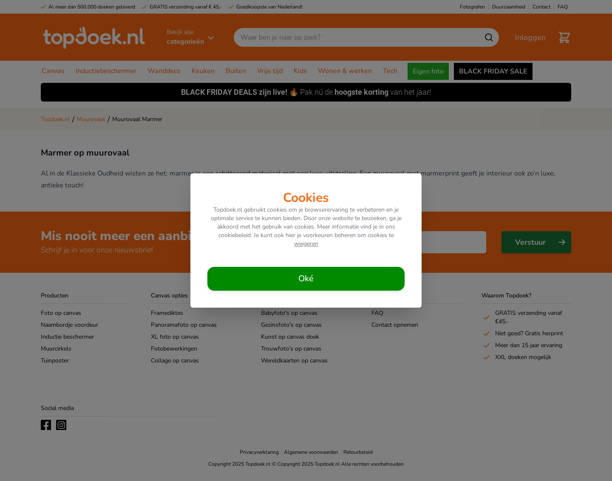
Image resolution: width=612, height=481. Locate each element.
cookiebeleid (234, 235)
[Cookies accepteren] (306, 279)
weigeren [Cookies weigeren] (306, 244)
